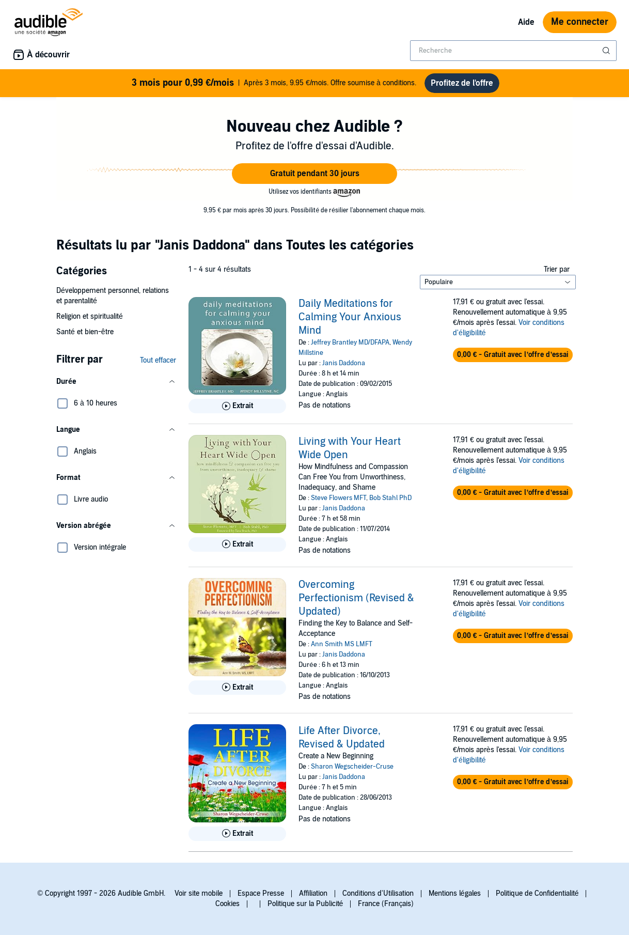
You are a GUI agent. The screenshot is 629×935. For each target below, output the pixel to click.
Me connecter (579, 22)
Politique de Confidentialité (537, 893)
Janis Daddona (343, 363)
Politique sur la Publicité (305, 903)
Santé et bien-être (85, 332)
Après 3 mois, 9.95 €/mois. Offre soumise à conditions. (274, 83)
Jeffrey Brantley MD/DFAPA (350, 342)
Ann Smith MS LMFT (341, 644)
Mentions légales (455, 893)
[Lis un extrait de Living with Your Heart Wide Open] (237, 544)
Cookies (227, 903)
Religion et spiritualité (89, 316)
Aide (526, 22)
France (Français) (386, 903)
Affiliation (313, 893)
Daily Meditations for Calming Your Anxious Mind (349, 317)
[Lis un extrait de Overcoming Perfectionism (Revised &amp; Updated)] (237, 687)
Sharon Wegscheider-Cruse (352, 766)
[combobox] (513, 50)
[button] (314, 173)
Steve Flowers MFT (338, 498)
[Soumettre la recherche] (607, 50)
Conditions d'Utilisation (378, 893)
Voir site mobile (199, 893)
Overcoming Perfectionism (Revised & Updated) (356, 598)
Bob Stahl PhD (390, 498)
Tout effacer (158, 360)
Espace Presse (261, 893)
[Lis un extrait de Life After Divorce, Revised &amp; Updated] (237, 834)
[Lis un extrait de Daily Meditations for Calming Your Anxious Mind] (237, 406)
